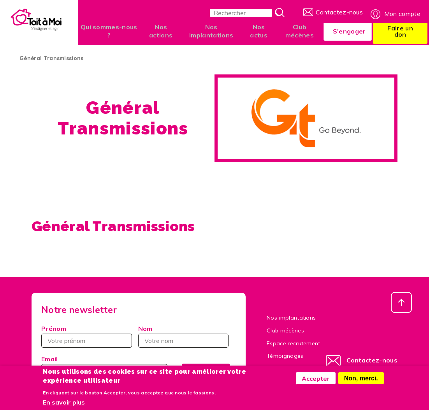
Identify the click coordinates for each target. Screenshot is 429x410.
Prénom (53, 328)
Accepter (316, 378)
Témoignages (285, 355)
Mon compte (402, 12)
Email (49, 359)
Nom (145, 328)
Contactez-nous (339, 11)
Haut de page (401, 302)
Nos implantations (210, 31)
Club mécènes (295, 31)
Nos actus (256, 31)
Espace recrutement (293, 343)
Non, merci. (361, 378)
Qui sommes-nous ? (109, 31)
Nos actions (160, 31)
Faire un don (399, 31)
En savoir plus (64, 402)
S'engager (345, 31)
